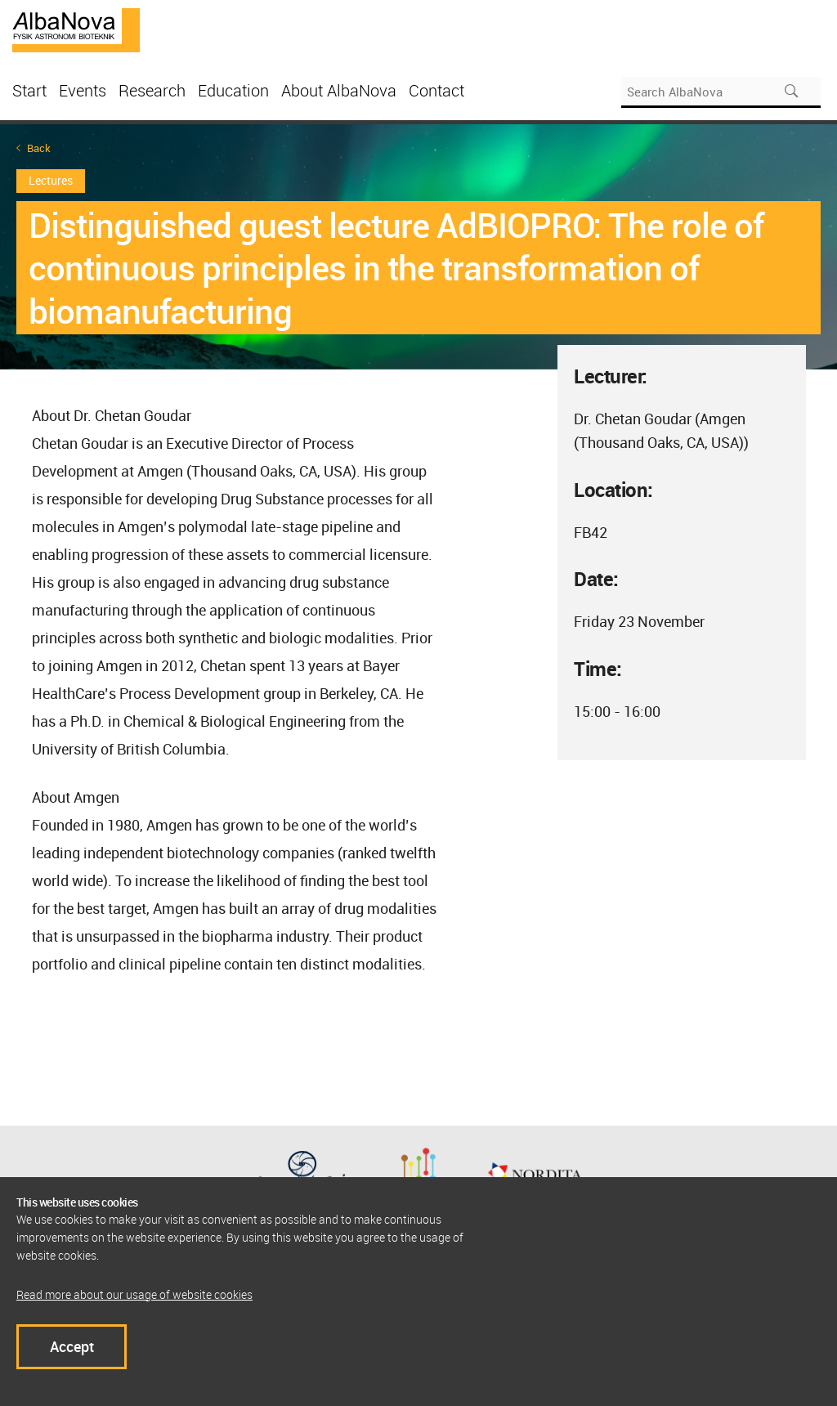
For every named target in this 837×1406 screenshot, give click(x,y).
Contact (436, 90)
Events (82, 90)
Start (29, 90)
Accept (72, 1346)
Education (233, 90)
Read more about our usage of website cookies (134, 1294)
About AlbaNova (338, 90)
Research (152, 90)
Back (39, 148)
